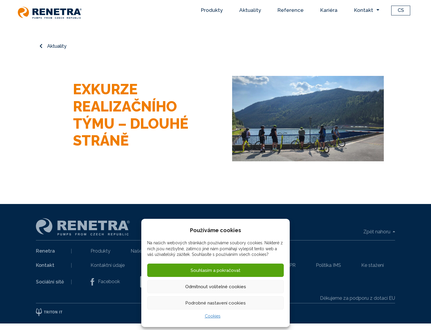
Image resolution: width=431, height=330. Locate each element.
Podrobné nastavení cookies (215, 303)
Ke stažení (372, 265)
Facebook (105, 282)
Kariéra (328, 10)
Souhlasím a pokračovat (215, 270)
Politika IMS (328, 265)
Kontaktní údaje (108, 265)
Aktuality (250, 10)
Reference (291, 10)
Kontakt (363, 10)
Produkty (212, 10)
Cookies (213, 316)
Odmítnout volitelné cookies (215, 286)
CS (401, 10)
